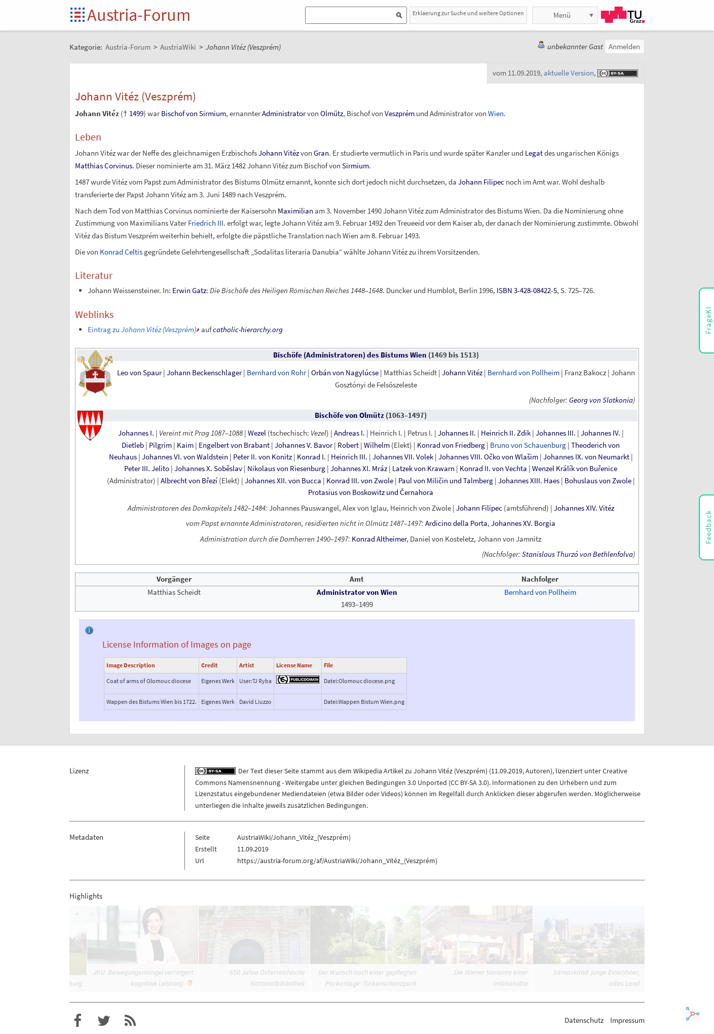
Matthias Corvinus (103, 165)
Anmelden (624, 46)
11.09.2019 (506, 770)
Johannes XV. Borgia (523, 523)
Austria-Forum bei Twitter (104, 1021)
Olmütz (331, 113)
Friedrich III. (207, 223)
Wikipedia (367, 770)
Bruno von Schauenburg (528, 445)
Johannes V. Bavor (303, 445)
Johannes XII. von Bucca (283, 480)
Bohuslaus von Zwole (598, 480)
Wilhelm (377, 445)
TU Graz (623, 15)
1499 (136, 113)
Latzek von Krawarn (423, 468)
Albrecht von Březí (189, 480)
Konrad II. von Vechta (493, 468)
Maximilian (295, 211)
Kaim (185, 445)
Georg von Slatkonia (601, 400)
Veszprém (400, 113)
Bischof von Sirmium (193, 113)
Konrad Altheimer (379, 539)
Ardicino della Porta (456, 523)
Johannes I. (136, 433)
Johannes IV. (600, 433)
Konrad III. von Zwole (359, 480)
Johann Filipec (481, 182)
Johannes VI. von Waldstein (185, 456)
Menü (562, 15)
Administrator (284, 113)
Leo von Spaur (139, 372)
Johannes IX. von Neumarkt (586, 456)
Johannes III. (556, 433)
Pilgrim (160, 445)
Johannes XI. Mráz (358, 468)
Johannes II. (457, 433)
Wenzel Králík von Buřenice (574, 468)
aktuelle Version (569, 73)
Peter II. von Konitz (262, 456)
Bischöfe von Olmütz (349, 415)
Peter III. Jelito (146, 468)
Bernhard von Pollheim (523, 372)
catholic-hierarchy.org (248, 329)
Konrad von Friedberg (451, 445)
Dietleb (133, 445)
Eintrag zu (142, 329)
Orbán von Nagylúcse (345, 372)
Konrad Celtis (121, 252)
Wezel (257, 433)
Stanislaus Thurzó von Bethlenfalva (577, 554)
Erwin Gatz (189, 290)
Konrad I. (311, 456)
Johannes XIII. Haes (528, 480)
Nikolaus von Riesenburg (286, 468)
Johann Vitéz (278, 153)
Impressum (627, 1020)
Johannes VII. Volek (402, 456)
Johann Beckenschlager (204, 372)
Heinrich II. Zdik (506, 433)
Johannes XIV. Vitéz (584, 508)
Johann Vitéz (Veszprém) (450, 770)
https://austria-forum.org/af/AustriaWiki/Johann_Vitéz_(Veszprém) (337, 860)
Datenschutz (584, 1020)
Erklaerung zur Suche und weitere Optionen (468, 13)
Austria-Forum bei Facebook (77, 1021)
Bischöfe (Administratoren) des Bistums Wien (350, 355)
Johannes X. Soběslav (208, 468)
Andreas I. (349, 433)
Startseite (78, 15)
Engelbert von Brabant (234, 445)
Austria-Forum (139, 14)
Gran (321, 153)
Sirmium (355, 165)
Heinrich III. (349, 456)
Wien (496, 113)
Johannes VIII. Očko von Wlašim (488, 456)
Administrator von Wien (357, 592)
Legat (534, 153)
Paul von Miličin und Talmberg (445, 480)
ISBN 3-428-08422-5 (527, 290)
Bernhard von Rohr (276, 372)
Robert (348, 445)
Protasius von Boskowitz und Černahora (370, 492)
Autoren (537, 770)
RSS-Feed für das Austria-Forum (130, 1021)
